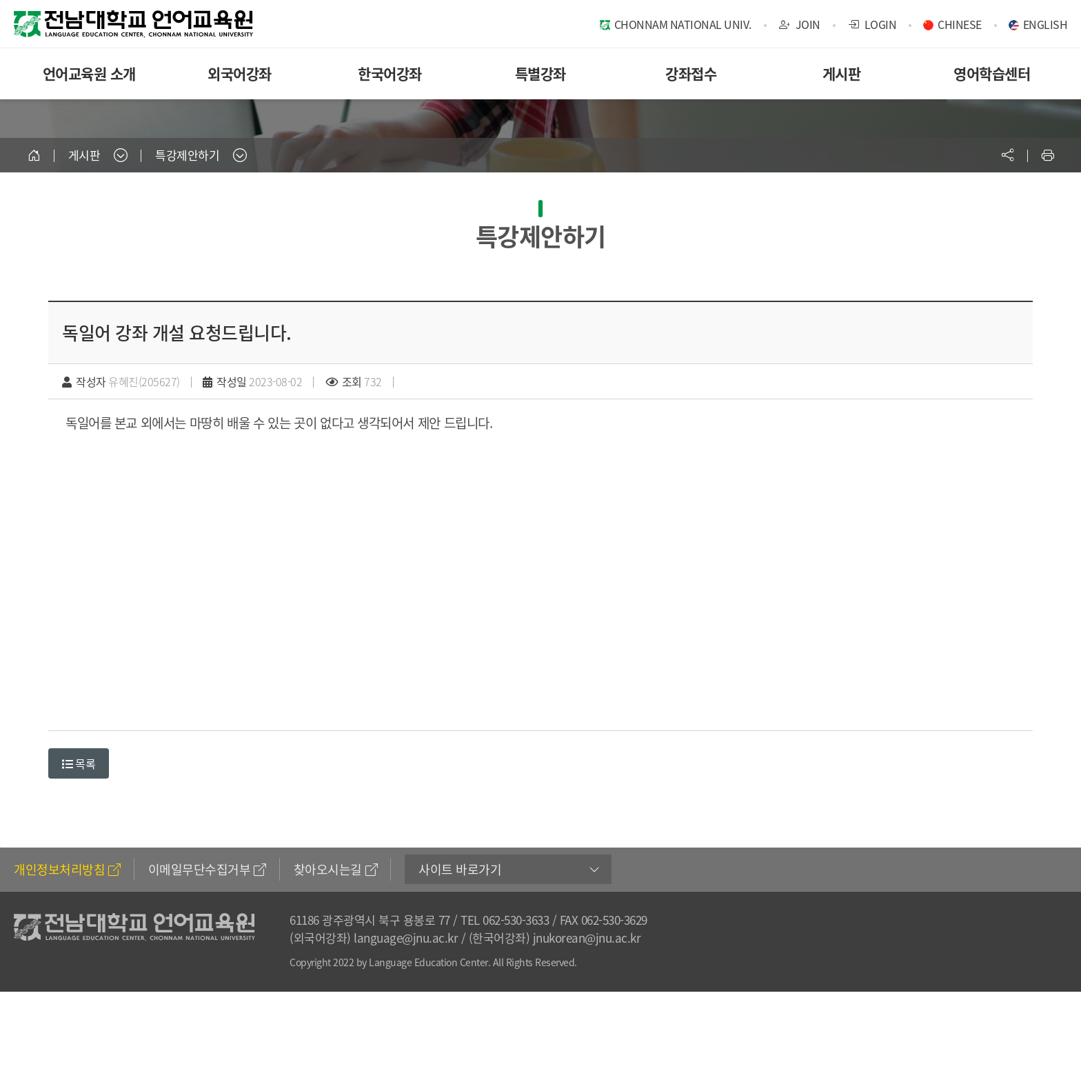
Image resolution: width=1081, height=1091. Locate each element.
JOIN (799, 24)
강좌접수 (690, 73)
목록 (78, 763)
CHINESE (960, 24)
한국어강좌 (390, 73)
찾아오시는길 (336, 869)
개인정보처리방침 (67, 869)
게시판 (841, 73)
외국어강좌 (240, 73)
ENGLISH (1045, 24)
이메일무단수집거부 (207, 869)
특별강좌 (540, 73)
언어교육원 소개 (89, 73)
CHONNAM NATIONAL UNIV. (682, 24)
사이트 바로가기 (459, 869)
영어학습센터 (991, 73)
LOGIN (872, 24)
